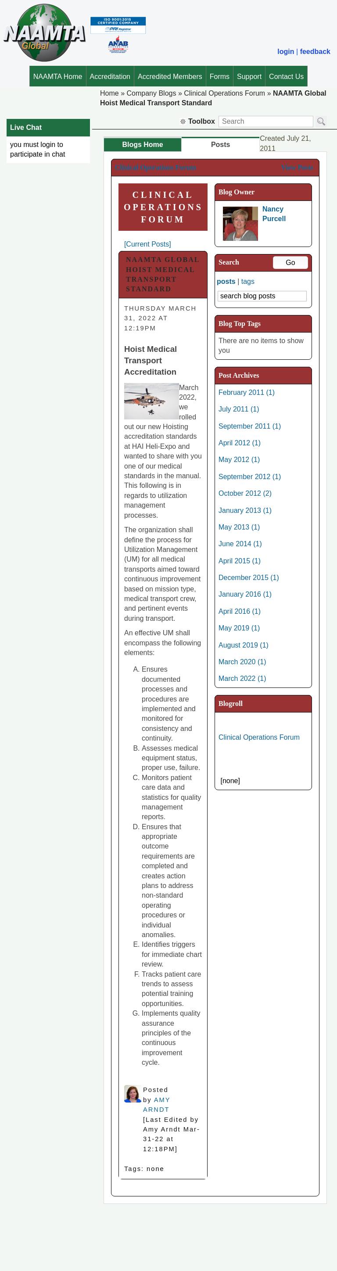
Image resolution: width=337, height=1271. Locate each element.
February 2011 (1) (247, 392)
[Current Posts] (147, 244)
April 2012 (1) (240, 443)
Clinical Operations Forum (224, 93)
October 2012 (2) (245, 493)
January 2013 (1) (245, 510)
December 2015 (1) (249, 577)
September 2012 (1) (250, 476)
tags (248, 281)
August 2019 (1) (244, 645)
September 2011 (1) (250, 426)
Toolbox (197, 121)
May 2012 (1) (239, 459)
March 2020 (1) (242, 662)
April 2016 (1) (240, 611)
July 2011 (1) (239, 409)
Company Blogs (151, 93)
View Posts (297, 167)
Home (109, 93)
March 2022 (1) (242, 678)
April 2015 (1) (240, 561)
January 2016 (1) (245, 594)
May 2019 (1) (239, 628)
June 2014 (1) (240, 544)
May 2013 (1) (239, 527)
